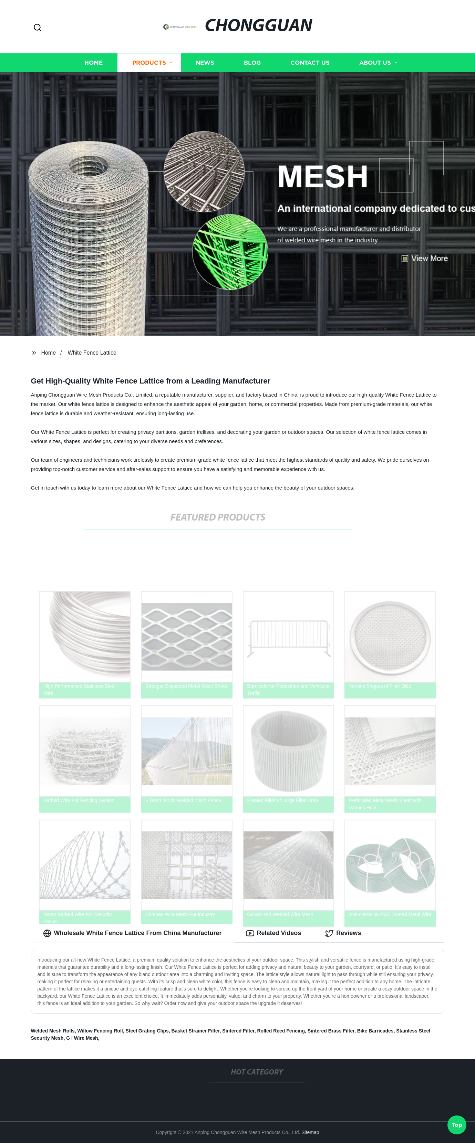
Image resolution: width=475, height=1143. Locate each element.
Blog (252, 63)
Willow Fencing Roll (100, 1031)
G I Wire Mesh (82, 1038)
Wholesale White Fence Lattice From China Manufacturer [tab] (132, 933)
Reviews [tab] (343, 933)
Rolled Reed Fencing (281, 1031)
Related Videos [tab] (273, 933)
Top (457, 1125)
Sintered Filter (238, 1031)
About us (375, 63)
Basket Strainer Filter (196, 1031)
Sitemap (310, 1132)
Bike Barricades (375, 1031)
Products (149, 63)
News (205, 63)
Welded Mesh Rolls (53, 1031)
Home (93, 63)
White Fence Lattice (92, 353)
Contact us (310, 63)
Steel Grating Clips (146, 1031)
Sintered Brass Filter (331, 1031)
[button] (37, 28)
